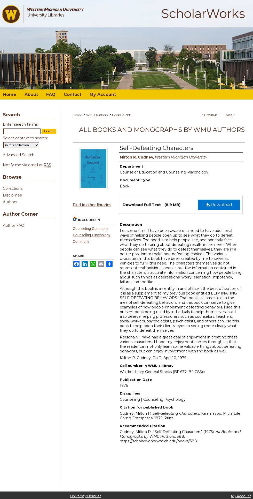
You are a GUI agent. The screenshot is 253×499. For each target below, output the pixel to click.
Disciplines (12, 195)
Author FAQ (13, 225)
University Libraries (85, 496)
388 (128, 115)
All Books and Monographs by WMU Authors (162, 129)
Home (77, 115)
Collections (12, 188)
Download (219, 204)
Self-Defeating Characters (156, 148)
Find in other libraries (92, 205)
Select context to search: (25, 138)
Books (116, 115)
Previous (210, 115)
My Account (241, 496)
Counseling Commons (90, 228)
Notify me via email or (27, 165)
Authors (10, 202)
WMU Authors (97, 115)
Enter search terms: (20, 124)
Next (229, 115)
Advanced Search (18, 155)
